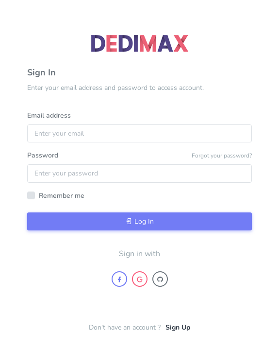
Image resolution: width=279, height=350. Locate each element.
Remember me (61, 195)
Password (42, 155)
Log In (140, 221)
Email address (49, 115)
